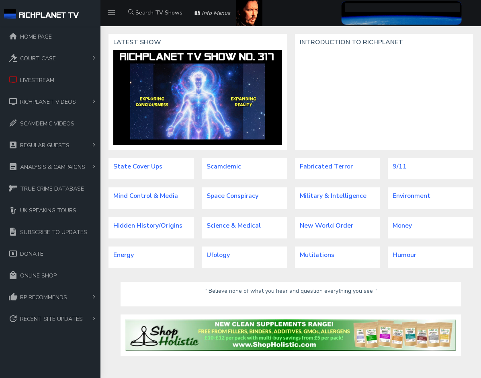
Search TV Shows (155, 12)
